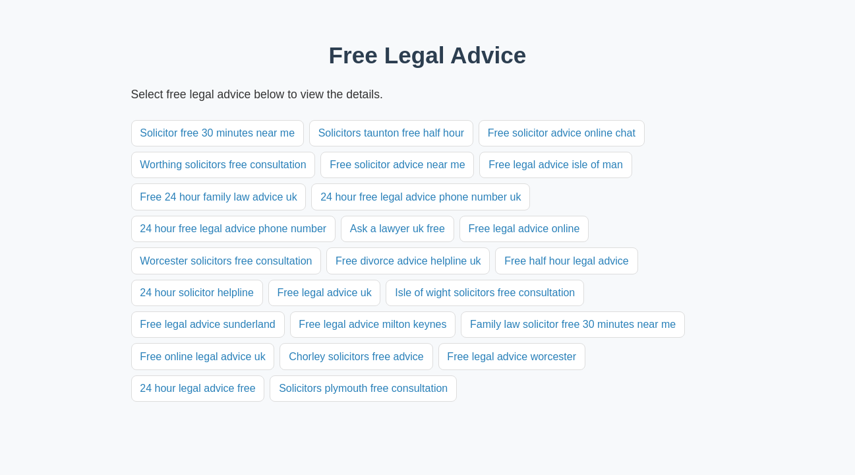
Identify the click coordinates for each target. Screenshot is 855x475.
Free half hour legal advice (566, 261)
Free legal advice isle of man (555, 164)
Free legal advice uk (324, 292)
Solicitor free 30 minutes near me (217, 133)
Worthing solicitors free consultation (223, 164)
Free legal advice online (523, 228)
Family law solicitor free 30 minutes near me (573, 324)
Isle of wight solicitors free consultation (485, 292)
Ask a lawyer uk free (397, 228)
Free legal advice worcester (511, 356)
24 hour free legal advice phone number (233, 228)
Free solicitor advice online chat (561, 133)
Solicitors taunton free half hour (391, 133)
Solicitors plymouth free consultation (363, 388)
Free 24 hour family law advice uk (218, 197)
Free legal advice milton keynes (372, 324)
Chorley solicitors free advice (356, 356)
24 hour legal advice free (197, 388)
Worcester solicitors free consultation (226, 261)
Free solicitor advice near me (397, 164)
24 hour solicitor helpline (197, 292)
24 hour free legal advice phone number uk (420, 197)
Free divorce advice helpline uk (408, 261)
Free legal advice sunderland (207, 324)
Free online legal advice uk (202, 356)
